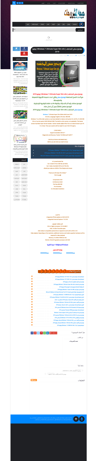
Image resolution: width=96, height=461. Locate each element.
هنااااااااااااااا (44, 253)
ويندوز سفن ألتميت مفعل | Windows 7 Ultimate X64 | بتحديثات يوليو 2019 (67, 323)
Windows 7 (45, 114)
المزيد (27, 24)
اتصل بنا (53, 3)
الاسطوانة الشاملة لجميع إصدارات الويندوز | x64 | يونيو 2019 (71, 287)
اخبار (23, 164)
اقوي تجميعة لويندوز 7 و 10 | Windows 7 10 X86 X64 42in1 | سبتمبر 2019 (64, 150)
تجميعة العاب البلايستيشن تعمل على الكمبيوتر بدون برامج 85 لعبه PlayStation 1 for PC (19, 99)
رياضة (24, 189)
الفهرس (42, 3)
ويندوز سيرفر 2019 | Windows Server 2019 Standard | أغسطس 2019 (68, 307)
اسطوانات (16, 164)
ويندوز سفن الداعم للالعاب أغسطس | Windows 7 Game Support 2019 (68, 313)
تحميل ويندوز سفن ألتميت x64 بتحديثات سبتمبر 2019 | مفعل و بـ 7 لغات (68, 300)
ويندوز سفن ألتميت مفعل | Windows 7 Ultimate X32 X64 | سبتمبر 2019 (68, 302)
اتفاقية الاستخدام (61, 3)
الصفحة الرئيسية (80, 3)
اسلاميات (74, 24)
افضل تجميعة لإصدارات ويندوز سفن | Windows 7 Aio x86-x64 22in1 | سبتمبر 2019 (62, 153)
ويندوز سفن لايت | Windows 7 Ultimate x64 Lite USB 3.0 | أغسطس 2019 (68, 315)
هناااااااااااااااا (70, 253)
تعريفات (41, 24)
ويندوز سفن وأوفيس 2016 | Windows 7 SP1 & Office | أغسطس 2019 (68, 318)
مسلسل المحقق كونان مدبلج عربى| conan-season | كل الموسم (19, 123)
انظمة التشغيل (23, 174)
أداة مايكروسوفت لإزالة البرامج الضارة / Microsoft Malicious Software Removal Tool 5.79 (60, 156)
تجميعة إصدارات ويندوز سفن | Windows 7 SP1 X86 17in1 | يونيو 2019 (69, 279)
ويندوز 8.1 (24, 199)
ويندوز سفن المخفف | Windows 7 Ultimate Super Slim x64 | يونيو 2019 (68, 284)
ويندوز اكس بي (16, 199)
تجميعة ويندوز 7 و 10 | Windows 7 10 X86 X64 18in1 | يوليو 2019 (69, 325)
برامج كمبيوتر (23, 182)
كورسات (23, 192)
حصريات (16, 185)
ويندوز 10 (23, 196)
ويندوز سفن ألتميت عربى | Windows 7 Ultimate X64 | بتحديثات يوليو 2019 (68, 320)
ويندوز (68, 24)
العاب (47, 24)
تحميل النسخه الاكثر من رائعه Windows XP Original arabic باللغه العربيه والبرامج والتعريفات (19, 147)
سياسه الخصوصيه (70, 3)
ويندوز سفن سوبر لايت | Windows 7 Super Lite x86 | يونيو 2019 (70, 289)
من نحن (47, 3)
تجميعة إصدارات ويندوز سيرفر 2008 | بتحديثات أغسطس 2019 (71, 310)
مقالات (16, 192)
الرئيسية (64, 55)
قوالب (16, 189)
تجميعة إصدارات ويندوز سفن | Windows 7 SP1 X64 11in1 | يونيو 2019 (69, 277)
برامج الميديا (16, 178)
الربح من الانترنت (34, 24)
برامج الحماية (23, 178)
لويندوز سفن (60, 97)
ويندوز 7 (60, 55)
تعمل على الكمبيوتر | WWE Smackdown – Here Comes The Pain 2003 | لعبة (19, 74)
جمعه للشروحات (69, 459)
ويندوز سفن (78, 109)
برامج (63, 24)
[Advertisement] (37, 13)
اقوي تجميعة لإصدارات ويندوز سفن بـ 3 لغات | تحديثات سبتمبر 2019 (69, 305)
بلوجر (58, 24)
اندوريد (52, 24)
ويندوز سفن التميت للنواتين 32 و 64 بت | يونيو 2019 (72, 282)
